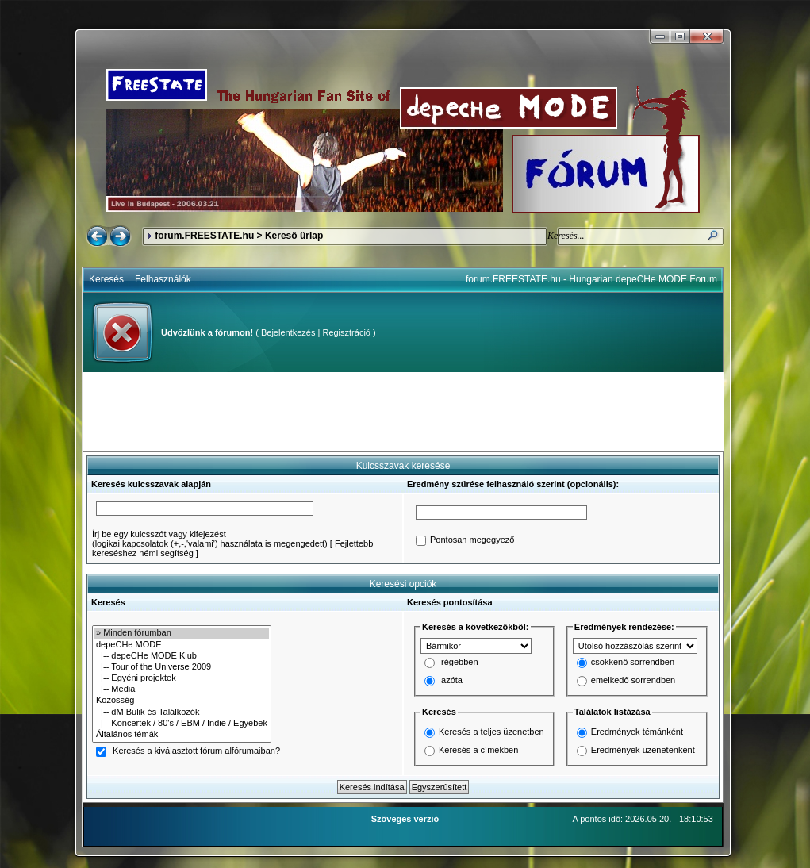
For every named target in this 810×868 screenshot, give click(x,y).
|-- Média (181, 689)
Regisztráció (346, 332)
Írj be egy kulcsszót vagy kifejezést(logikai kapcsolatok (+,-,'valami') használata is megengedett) (210, 538)
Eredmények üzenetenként (643, 750)
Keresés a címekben (478, 750)
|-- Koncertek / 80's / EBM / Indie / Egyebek (181, 723)
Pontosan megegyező (472, 540)
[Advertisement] (403, 411)
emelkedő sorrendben (633, 681)
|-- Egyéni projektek (181, 678)
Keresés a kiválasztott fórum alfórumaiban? (196, 751)
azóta (452, 681)
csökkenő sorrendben (632, 662)
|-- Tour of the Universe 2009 (181, 667)
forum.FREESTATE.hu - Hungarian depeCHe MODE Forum (591, 279)
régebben (459, 662)
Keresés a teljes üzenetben (491, 731)
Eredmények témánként (637, 731)
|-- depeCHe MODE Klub (181, 656)
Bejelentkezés (288, 332)
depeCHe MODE (181, 645)
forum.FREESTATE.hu (204, 235)
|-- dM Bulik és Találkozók (181, 712)
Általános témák (181, 734)
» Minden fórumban (181, 633)
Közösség (181, 700)
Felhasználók (163, 279)
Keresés (106, 279)
